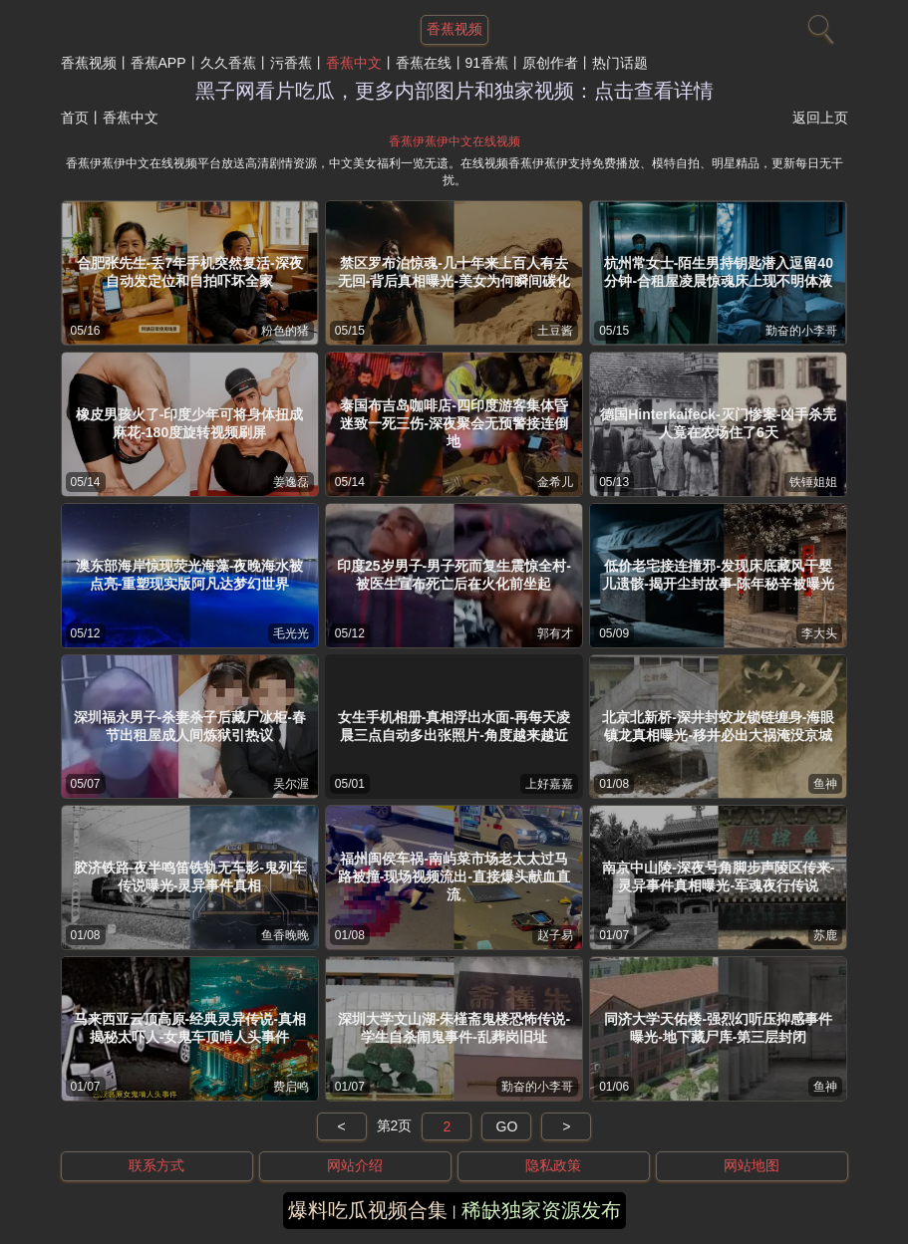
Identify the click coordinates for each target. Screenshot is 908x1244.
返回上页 (820, 117)
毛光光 (291, 633)
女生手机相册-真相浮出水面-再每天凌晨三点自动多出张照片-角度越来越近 (454, 726)
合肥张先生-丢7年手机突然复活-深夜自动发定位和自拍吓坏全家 (190, 272)
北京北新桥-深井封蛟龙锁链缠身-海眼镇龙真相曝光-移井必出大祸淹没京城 (718, 726)
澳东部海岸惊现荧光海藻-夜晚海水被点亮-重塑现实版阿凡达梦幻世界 (190, 575)
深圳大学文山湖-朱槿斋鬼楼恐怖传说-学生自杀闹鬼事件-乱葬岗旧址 (454, 1028)
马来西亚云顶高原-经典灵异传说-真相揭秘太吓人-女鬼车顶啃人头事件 (190, 1028)
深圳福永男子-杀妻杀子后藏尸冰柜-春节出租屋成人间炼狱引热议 (190, 726)
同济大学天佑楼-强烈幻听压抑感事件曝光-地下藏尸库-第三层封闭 (718, 1028)
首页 (75, 117)
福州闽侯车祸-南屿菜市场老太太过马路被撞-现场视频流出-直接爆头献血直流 (454, 876)
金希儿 (555, 482)
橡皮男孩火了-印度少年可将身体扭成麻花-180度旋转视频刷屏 (190, 423)
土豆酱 (555, 331)
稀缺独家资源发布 (541, 1210)
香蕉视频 (89, 63)
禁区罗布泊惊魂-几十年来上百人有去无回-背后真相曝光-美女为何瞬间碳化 (454, 272)
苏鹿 (825, 935)
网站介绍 (355, 1165)
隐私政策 (553, 1165)
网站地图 (751, 1165)
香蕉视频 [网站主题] (454, 29)
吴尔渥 (291, 784)
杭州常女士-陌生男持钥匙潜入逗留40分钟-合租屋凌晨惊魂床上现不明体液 (718, 272)
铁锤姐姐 (813, 482)
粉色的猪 (285, 331)
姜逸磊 (291, 482)
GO (507, 1126)
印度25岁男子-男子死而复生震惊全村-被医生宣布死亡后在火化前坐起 (454, 575)
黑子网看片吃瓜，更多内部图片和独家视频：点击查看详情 (454, 91)
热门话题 (620, 63)
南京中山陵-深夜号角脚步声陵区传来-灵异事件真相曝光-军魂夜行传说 (718, 876)
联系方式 (156, 1165)
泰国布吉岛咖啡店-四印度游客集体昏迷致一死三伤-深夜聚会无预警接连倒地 (454, 423)
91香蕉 (487, 63)
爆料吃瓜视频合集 (368, 1210)
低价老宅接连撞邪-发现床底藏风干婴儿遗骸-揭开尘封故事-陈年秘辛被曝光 (718, 575)
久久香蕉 (228, 63)
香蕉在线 (424, 63)
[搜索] (818, 25)
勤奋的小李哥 (801, 331)
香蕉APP (158, 63)
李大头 (819, 633)
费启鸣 (291, 1087)
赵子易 (555, 935)
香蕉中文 (354, 63)
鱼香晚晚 (285, 935)
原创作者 (550, 63)
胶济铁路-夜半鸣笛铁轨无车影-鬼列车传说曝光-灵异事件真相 (190, 876)
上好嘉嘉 (549, 784)
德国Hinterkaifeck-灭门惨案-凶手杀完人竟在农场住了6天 (718, 423)
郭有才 (555, 633)
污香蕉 (291, 63)
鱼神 (825, 784)
